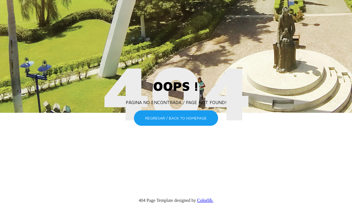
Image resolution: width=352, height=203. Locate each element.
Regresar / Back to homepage (176, 118)
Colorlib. (205, 200)
